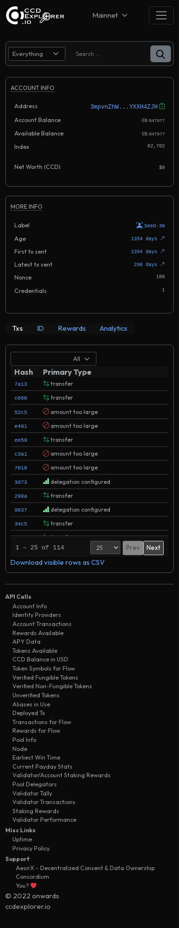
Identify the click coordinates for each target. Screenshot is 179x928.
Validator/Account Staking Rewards (61, 773)
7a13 (20, 382)
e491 (20, 424)
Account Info (29, 604)
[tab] (17, 327)
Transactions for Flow (41, 720)
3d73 (20, 479)
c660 (20, 396)
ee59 (20, 438)
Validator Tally (32, 791)
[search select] (36, 54)
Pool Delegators (34, 782)
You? (26, 884)
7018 (20, 466)
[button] (160, 53)
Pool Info (24, 738)
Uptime (22, 837)
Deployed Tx (28, 711)
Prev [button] (133, 546)
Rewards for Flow (36, 729)
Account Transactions (42, 622)
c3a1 (20, 452)
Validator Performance (44, 818)
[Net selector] (110, 15)
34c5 (20, 521)
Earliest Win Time (36, 756)
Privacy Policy (31, 846)
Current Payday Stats (42, 764)
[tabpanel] (89, 457)
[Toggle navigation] (161, 15)
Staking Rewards (35, 809)
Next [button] (153, 546)
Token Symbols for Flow (43, 667)
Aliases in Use (31, 702)
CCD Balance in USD (40, 657)
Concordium (32, 875)
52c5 (20, 410)
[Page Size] (105, 546)
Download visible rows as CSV (58, 560)
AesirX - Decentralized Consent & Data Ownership (85, 866)
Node (19, 746)
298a (20, 494)
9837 (20, 508)
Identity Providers (36, 613)
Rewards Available (37, 631)
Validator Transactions (43, 800)
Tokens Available (34, 649)
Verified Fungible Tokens (45, 675)
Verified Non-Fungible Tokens (52, 684)
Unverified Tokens (36, 693)
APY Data (26, 640)
